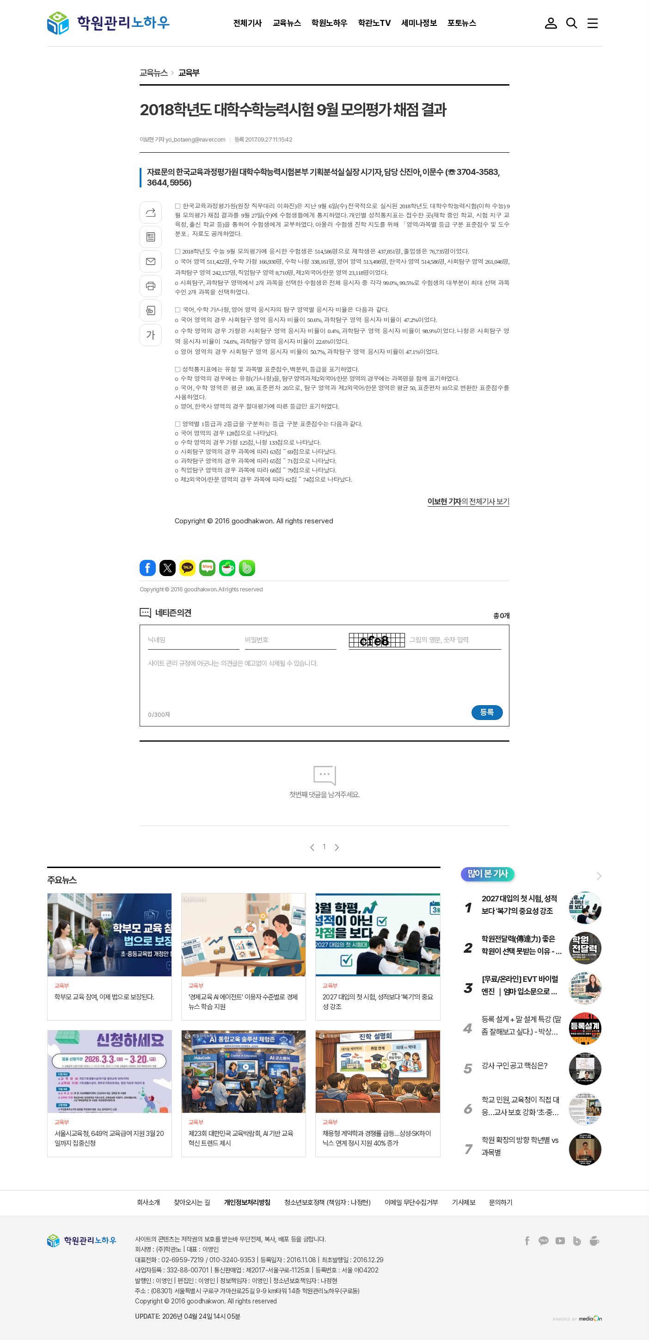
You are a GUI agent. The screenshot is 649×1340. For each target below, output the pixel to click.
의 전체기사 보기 (468, 501)
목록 (151, 237)
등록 (487, 712)
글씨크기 (151, 335)
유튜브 (560, 1241)
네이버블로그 (207, 568)
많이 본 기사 (488, 873)
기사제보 (463, 1202)
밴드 (247, 568)
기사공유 (151, 212)
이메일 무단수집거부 (412, 1202)
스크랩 (151, 310)
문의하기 (500, 1202)
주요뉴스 (61, 880)
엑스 (167, 568)
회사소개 (148, 1202)
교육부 (188, 73)
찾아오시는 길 (192, 1202)
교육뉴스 (153, 73)
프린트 (151, 286)
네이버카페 (227, 568)
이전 (312, 847)
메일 (151, 261)
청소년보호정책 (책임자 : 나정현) (327, 1202)
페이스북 (148, 568)
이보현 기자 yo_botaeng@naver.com (182, 139)
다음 (336, 847)
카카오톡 (187, 568)
